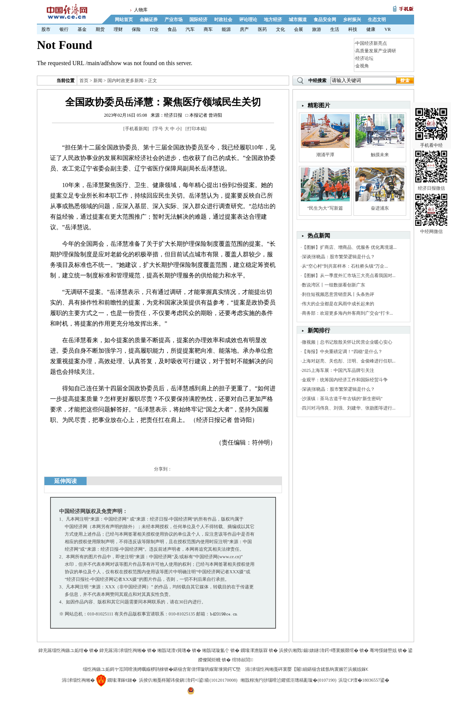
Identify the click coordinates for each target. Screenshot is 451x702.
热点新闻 (319, 236)
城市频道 (298, 19)
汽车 (190, 29)
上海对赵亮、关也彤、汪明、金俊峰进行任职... (349, 361)
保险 (136, 29)
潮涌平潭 (325, 154)
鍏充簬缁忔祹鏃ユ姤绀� (63, 650)
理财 (118, 29)
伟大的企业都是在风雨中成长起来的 (338, 303)
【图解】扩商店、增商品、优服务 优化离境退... (349, 247)
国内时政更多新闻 (125, 80)
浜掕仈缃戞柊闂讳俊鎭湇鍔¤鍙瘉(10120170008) (188, 680)
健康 (370, 29)
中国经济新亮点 (371, 43)
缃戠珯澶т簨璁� (174, 650)
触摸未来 (380, 154)
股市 (45, 29)
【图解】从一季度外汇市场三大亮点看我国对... (349, 275)
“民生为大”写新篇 (325, 208)
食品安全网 (325, 19)
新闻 (97, 80)
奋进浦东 (380, 208)
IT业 (154, 29)
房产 (244, 29)
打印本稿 (196, 128)
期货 (100, 29)
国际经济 (198, 19)
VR (387, 29)
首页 (83, 80)
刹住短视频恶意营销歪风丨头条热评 (338, 294)
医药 (262, 29)
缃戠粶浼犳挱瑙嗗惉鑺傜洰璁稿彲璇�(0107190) (288, 680)
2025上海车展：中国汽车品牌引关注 (338, 370)
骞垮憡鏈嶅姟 (383, 650)
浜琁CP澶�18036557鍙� (363, 680)
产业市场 (174, 19)
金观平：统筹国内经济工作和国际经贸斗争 (345, 379)
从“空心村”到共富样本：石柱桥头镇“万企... (345, 266)
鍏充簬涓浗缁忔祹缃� (122, 650)
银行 (64, 29)
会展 (298, 29)
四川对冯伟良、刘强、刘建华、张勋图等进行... (349, 408)
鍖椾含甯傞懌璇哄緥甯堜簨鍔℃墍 (207, 669)
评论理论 (248, 19)
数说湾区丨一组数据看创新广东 (333, 285)
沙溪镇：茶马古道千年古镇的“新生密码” (342, 398)
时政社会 (223, 19)
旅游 (316, 29)
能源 (226, 29)
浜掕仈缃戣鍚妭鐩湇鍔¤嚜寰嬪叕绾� (318, 650)
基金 (82, 29)
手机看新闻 (136, 128)
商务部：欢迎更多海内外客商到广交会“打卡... (347, 313)
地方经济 (273, 19)
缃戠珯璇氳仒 (215, 650)
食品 (172, 29)
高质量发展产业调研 (375, 50)
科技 (352, 29)
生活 (334, 29)
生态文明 (377, 19)
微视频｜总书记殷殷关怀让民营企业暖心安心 (347, 342)
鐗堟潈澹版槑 (254, 650)
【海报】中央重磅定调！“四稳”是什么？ (342, 351)
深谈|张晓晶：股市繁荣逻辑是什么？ (338, 256)
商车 (208, 29)
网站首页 (124, 19)
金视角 (362, 66)
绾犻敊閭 (242, 659)
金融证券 (149, 19)
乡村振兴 (352, 19)
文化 (280, 29)
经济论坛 (364, 58)
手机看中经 (431, 113)
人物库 (141, 9)
